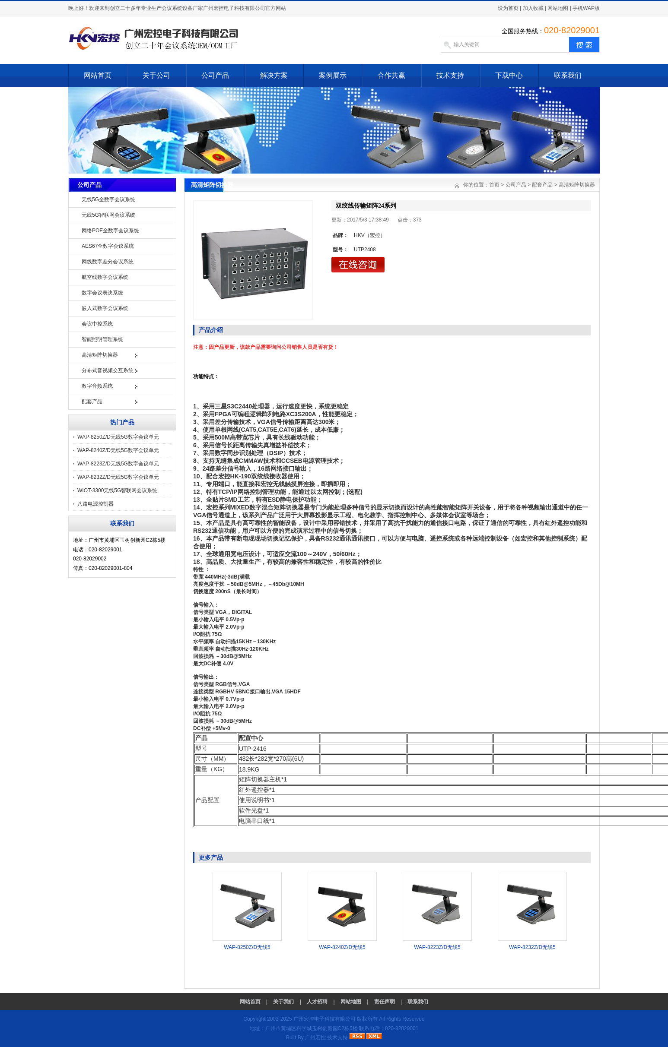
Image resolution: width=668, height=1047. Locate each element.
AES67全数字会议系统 (108, 246)
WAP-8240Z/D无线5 (342, 947)
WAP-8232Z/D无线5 (532, 947)
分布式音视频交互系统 (108, 370)
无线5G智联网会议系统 (108, 215)
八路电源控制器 (95, 504)
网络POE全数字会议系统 (110, 231)
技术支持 (450, 75)
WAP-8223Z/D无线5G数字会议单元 (118, 464)
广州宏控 (315, 1037)
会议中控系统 (97, 324)
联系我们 (568, 75)
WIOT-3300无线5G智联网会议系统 (117, 490)
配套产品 (92, 402)
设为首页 (508, 8)
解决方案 (274, 75)
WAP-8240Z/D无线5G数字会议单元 (118, 450)
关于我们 (283, 1002)
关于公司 (156, 75)
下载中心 (509, 75)
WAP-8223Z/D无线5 (437, 947)
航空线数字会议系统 (105, 277)
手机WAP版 (586, 8)
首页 (494, 185)
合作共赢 (391, 75)
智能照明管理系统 (102, 339)
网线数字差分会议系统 (108, 262)
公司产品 (215, 75)
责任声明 (384, 1002)
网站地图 (557, 8)
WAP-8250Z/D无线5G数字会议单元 (118, 437)
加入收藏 (533, 8)
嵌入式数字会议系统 (105, 308)
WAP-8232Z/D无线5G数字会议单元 (118, 477)
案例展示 (333, 75)
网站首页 (97, 75)
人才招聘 (317, 1002)
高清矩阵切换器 (100, 355)
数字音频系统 (97, 386)
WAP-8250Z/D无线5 (247, 947)
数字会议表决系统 (102, 293)
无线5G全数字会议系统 (108, 199)
